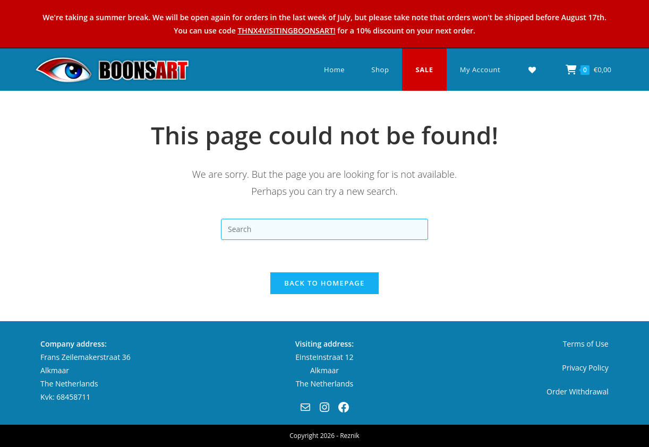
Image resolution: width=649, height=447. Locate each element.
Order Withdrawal (577, 391)
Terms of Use (586, 344)
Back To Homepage (324, 283)
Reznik (349, 435)
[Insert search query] (324, 229)
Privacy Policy (585, 368)
